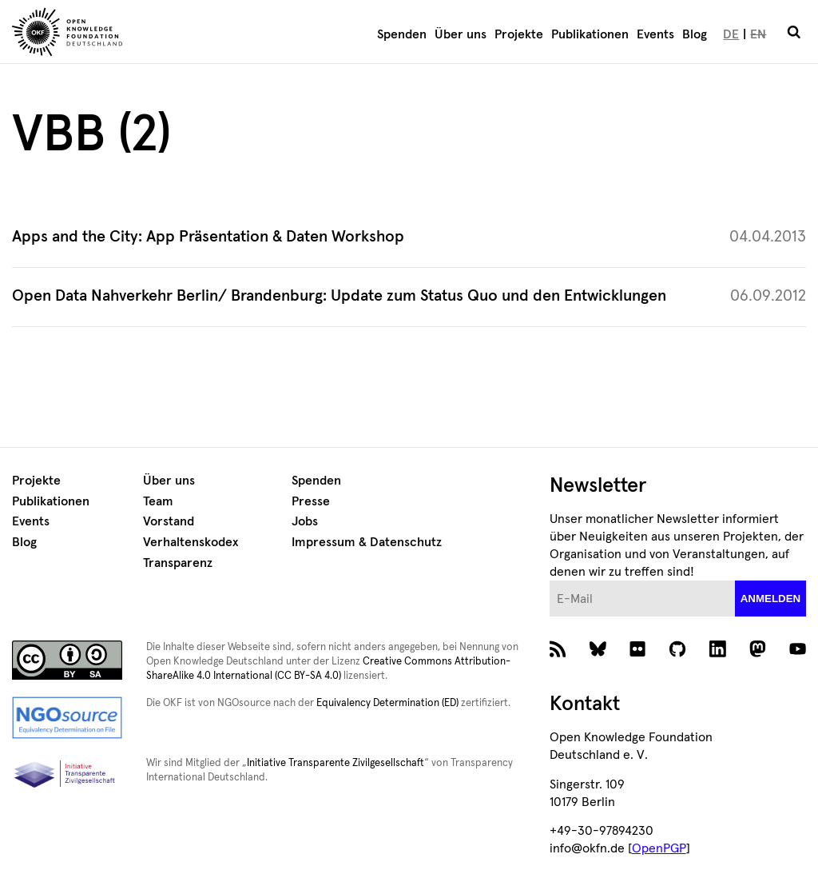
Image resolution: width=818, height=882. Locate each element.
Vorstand (168, 521)
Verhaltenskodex (190, 542)
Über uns (460, 34)
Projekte (518, 34)
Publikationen (590, 34)
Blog (694, 34)
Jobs (305, 521)
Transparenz (177, 563)
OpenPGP (659, 848)
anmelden (771, 599)
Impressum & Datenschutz (367, 542)
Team (158, 501)
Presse (311, 501)
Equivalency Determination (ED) (387, 703)
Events (655, 34)
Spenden (402, 34)
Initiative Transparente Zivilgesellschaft (335, 763)
